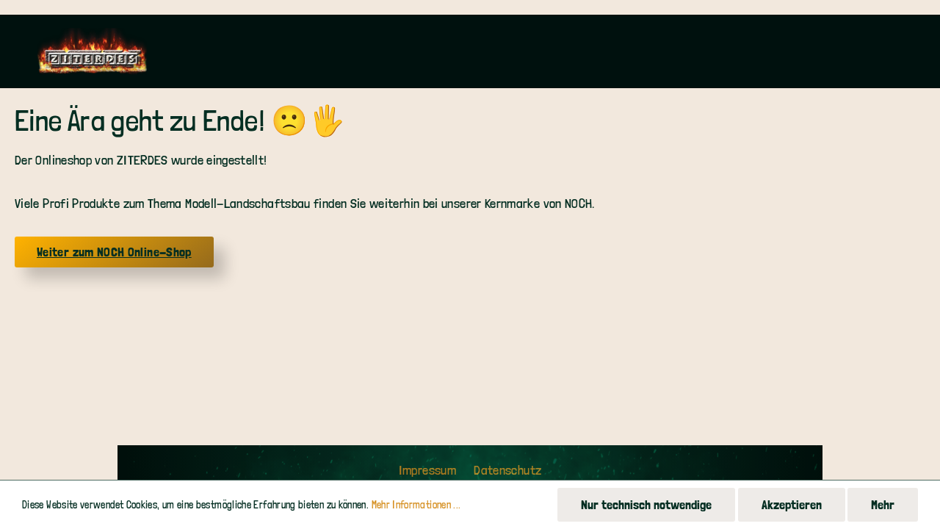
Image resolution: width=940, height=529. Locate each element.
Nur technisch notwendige (646, 504)
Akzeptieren (792, 504)
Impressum (429, 470)
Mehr (882, 504)
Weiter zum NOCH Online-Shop (114, 251)
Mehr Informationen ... (416, 505)
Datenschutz (507, 470)
